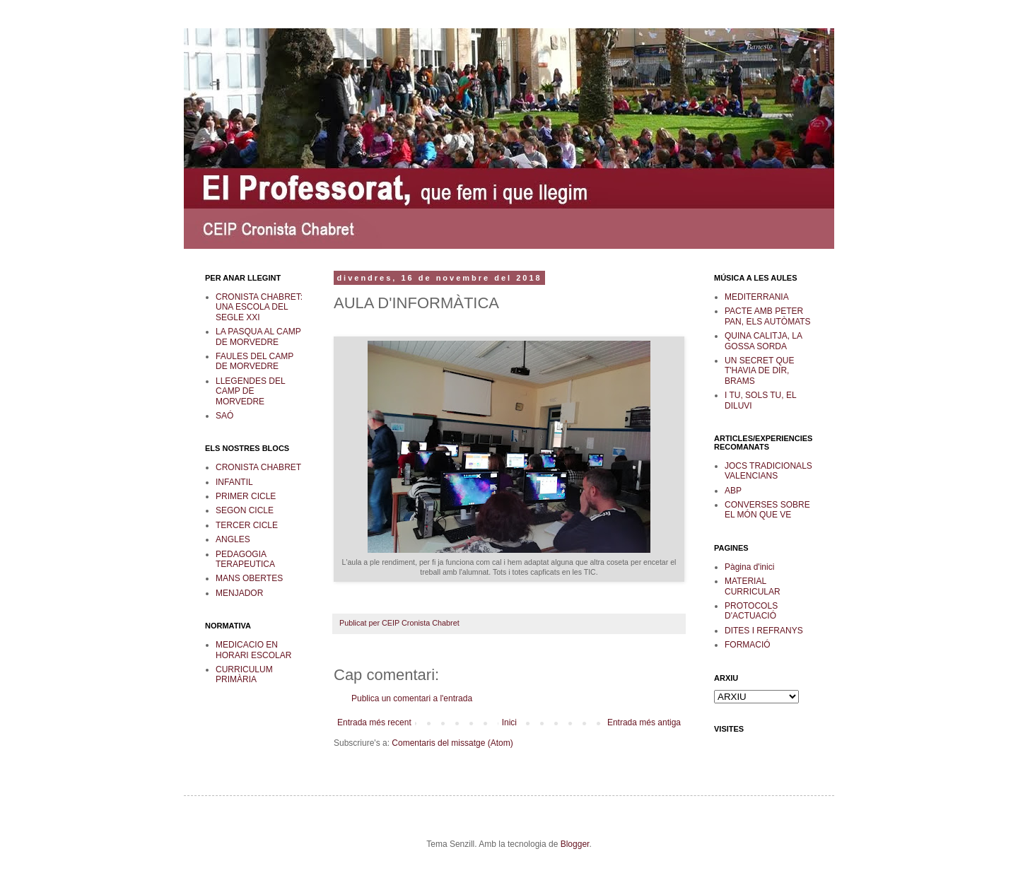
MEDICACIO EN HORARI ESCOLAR (253, 650)
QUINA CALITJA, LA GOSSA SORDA (763, 341)
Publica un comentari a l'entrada (411, 698)
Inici (509, 722)
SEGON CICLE (245, 510)
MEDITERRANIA (757, 297)
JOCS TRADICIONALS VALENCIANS (768, 471)
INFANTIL (234, 482)
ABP (733, 491)
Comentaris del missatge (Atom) (452, 743)
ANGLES (233, 539)
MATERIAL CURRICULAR (752, 586)
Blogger (575, 844)
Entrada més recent (374, 722)
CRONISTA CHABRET (258, 467)
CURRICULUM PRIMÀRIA (244, 674)
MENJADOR (239, 593)
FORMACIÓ (748, 645)
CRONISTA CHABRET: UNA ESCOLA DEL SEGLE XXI (259, 307)
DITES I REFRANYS (764, 631)
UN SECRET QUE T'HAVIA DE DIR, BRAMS (759, 371)
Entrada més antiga (644, 722)
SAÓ (224, 416)
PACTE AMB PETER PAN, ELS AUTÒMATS (768, 316)
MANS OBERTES (249, 578)
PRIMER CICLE (246, 496)
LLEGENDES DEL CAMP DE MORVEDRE (250, 391)
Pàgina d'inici (749, 567)
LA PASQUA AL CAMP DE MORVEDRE (258, 336)
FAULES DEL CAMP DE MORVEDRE (254, 361)
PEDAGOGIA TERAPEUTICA (245, 559)
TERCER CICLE (247, 525)
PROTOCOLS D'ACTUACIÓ (751, 611)
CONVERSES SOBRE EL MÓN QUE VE (767, 510)
